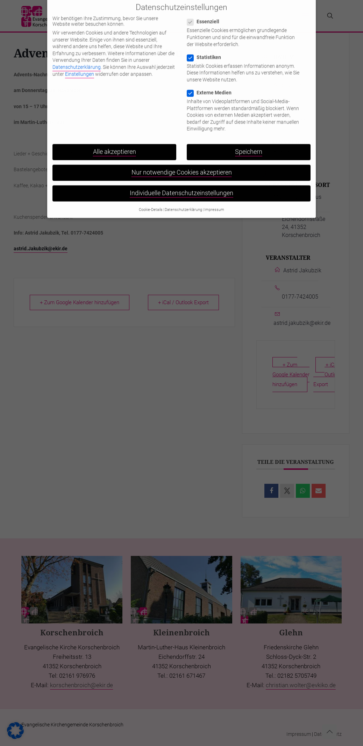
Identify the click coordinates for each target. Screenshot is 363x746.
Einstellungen (79, 58)
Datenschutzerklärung (76, 51)
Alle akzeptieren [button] (114, 135)
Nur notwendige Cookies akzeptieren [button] (181, 156)
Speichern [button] (248, 135)
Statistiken (207, 41)
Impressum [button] (214, 193)
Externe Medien (212, 76)
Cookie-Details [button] (151, 193)
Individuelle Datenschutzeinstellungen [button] (181, 177)
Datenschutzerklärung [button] (183, 193)
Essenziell (206, 5)
